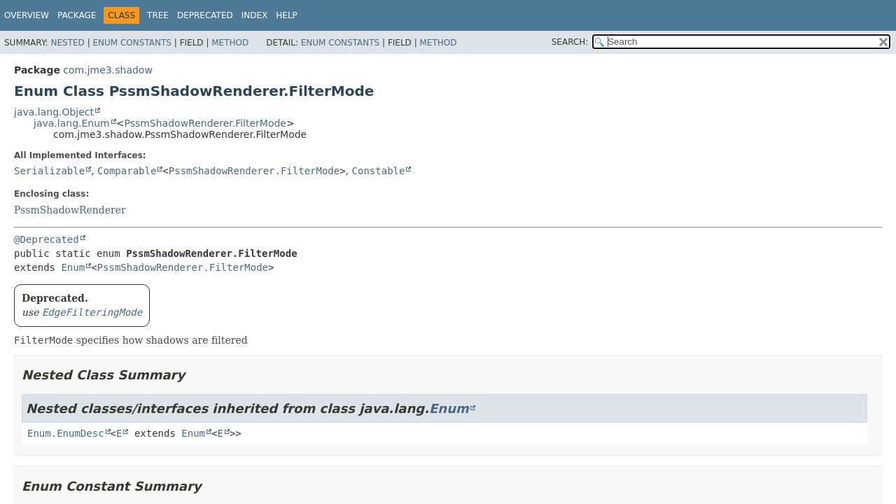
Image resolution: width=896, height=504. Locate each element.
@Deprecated (46, 239)
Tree (158, 15)
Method (229, 43)
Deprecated (205, 15)
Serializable (49, 170)
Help (287, 15)
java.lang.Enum (72, 123)
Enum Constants (131, 43)
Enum (73, 267)
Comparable (126, 170)
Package (76, 15)
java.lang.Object (54, 112)
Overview (26, 15)
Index (254, 15)
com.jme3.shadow (108, 70)
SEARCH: (570, 42)
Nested (67, 43)
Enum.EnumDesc (65, 433)
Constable (378, 170)
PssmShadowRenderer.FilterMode (205, 123)
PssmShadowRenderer (70, 210)
